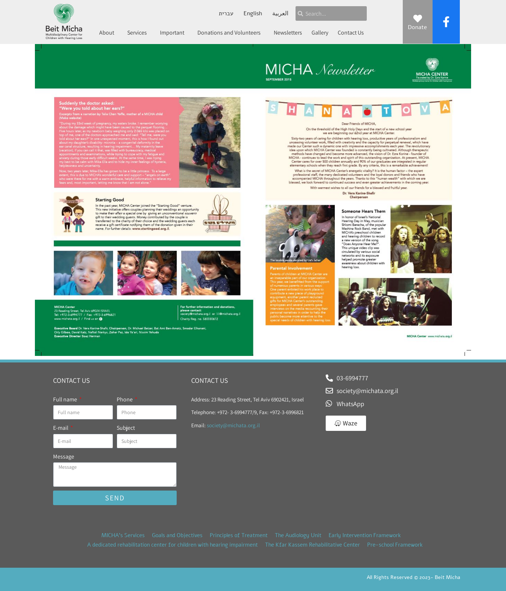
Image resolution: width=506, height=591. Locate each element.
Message (63, 456)
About (108, 32)
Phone (125, 399)
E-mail (61, 428)
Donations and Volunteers (230, 32)
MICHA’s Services (123, 535)
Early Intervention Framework (365, 535)
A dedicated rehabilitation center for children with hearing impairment (172, 544)
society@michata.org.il (233, 425)
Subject (126, 428)
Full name (65, 399)
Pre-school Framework (395, 544)
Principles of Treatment (239, 535)
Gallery (320, 32)
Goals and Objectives (177, 535)
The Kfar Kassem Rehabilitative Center (312, 544)
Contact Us (351, 32)
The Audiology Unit (298, 535)
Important (174, 32)
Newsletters (288, 32)
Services (138, 32)
